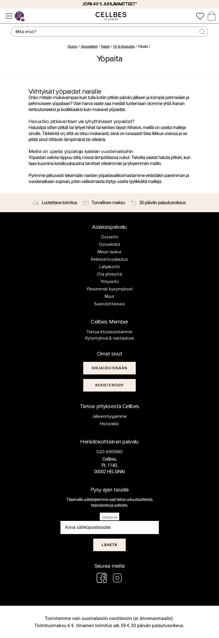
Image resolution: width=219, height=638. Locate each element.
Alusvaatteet (89, 47)
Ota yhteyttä (109, 274)
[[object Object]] (109, 368)
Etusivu (72, 47)
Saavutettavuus (109, 304)
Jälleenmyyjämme (109, 416)
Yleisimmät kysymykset (109, 289)
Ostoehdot (109, 244)
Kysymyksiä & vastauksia (109, 338)
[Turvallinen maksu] (104, 202)
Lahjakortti (109, 267)
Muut (109, 296)
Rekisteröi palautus (109, 259)
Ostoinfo (109, 237)
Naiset (105, 47)
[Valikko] (9, 16)
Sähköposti (109, 517)
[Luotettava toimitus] (55, 202)
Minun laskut (109, 252)
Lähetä (109, 545)
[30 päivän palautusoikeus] (158, 202)
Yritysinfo (109, 281)
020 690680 (109, 452)
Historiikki (109, 424)
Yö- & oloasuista (124, 47)
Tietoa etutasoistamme (109, 332)
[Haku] (109, 32)
